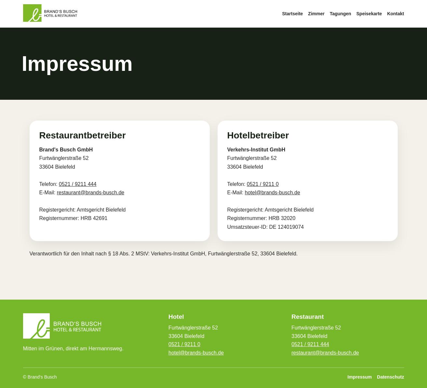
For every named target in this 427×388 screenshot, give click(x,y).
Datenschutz (390, 377)
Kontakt (395, 13)
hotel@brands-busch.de (272, 192)
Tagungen (340, 13)
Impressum (360, 377)
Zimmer (316, 13)
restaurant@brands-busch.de (90, 192)
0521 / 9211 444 (78, 184)
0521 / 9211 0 (263, 184)
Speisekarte (369, 13)
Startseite (292, 13)
